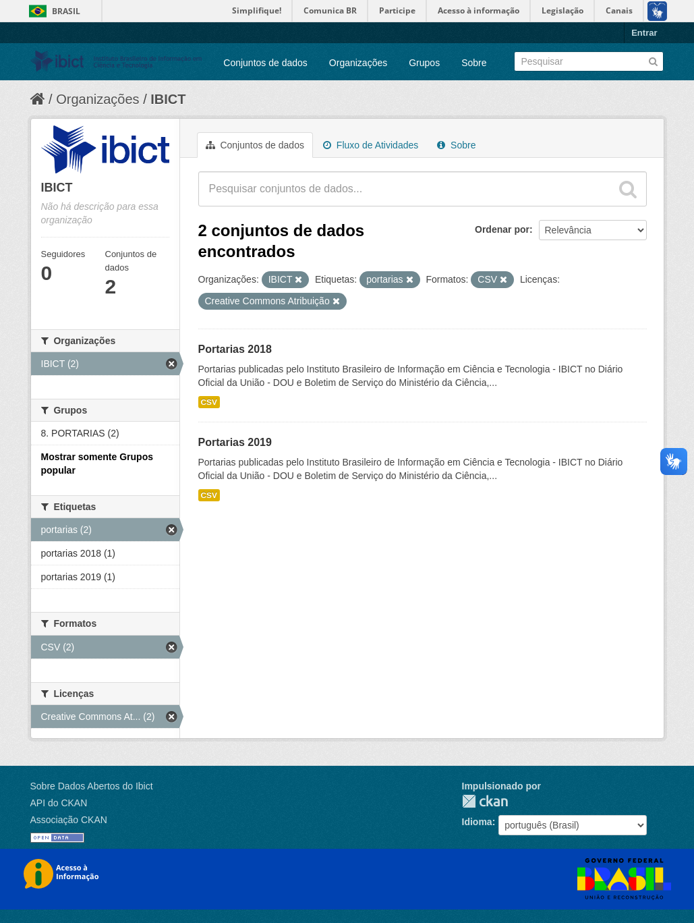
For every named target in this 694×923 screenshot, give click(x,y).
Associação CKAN (68, 819)
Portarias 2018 (235, 349)
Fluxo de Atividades (370, 145)
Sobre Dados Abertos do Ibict (91, 786)
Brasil (66, 11)
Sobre (473, 62)
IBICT (167, 99)
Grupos (424, 62)
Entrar (644, 33)
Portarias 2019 (235, 442)
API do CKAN (59, 803)
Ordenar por (502, 229)
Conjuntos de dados (265, 62)
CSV (209, 402)
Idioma (477, 821)
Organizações (358, 62)
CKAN (485, 801)
